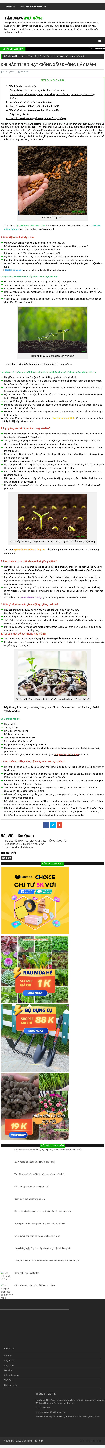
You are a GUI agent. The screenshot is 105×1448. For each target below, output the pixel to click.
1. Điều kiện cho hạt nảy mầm (21, 86)
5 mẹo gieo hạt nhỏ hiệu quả (19, 847)
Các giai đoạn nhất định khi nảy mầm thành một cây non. (38, 90)
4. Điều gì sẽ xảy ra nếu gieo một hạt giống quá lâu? (33, 110)
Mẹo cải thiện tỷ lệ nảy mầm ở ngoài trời (24, 844)
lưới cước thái (24, 364)
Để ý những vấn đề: (19, 114)
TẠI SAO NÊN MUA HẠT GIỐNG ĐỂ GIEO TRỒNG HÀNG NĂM (36, 841)
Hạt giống (6, 858)
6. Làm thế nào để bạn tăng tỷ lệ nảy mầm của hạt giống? (36, 118)
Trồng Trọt (33, 56)
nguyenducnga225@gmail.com (33, 6)
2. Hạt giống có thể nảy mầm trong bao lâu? (29, 102)
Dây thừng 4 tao (13, 707)
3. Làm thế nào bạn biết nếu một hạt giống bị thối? (32, 106)
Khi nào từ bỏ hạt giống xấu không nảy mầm (64, 56)
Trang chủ (10, 6)
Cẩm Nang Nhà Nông (14, 56)
